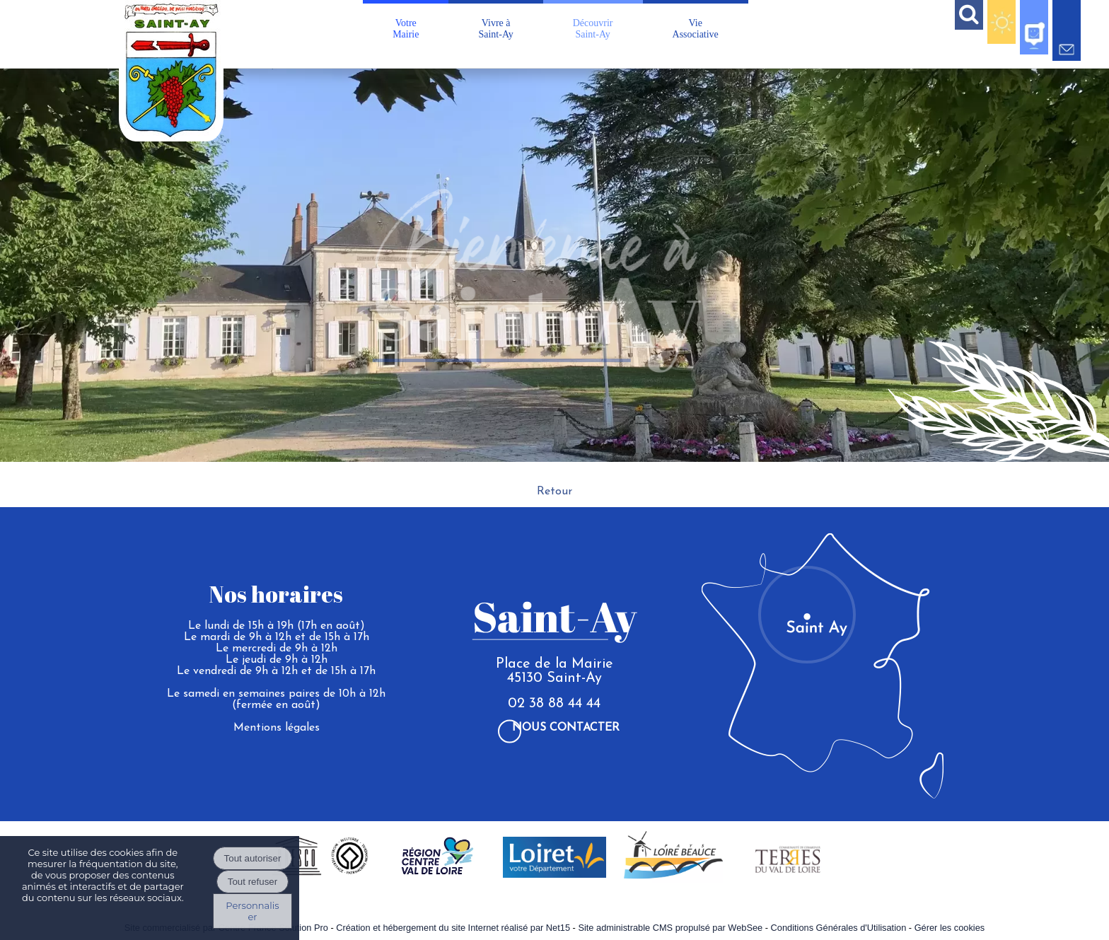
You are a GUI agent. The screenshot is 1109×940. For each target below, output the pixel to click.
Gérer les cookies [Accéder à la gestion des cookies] (950, 927)
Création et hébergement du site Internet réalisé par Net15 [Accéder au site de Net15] (453, 927)
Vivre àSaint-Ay (495, 29)
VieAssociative (696, 29)
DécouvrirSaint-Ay (593, 29)
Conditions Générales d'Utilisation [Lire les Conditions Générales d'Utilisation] (839, 927)
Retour (554, 491)
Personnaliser (252, 911)
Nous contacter (566, 727)
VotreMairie (406, 29)
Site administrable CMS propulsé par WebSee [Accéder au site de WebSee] (670, 927)
